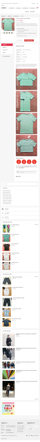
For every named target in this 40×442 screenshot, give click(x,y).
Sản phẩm (9, 16)
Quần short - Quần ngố (7, 200)
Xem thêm (36, 224)
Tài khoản (33, 3)
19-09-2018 (18, 385)
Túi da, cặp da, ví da (7, 203)
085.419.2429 (6, 3)
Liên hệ (13, 3)
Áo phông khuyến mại (16, 224)
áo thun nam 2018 (28, 171)
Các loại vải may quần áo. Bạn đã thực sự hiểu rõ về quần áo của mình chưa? (26, 373)
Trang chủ (3, 16)
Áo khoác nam (25, 8)
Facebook (28, 437)
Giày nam (27, 11)
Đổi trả (4, 52)
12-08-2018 (18, 365)
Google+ (33, 437)
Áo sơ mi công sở (21, 427)
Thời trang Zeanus (6, 56)
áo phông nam (22, 171)
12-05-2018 (18, 374)
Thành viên (5, 49)
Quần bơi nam (20, 433)
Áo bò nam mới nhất (7, 190)
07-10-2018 (18, 352)
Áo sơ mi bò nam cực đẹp (17, 320)
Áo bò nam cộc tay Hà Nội (17, 310)
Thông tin (5, 44)
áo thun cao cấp (23, 172)
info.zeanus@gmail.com (26, 166)
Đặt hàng (4, 47)
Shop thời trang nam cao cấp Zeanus (8, 437)
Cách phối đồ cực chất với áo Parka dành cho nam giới (26, 363)
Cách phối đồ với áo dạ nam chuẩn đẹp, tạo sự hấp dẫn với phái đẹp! (27, 336)
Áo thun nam (18, 8)
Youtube (37, 437)
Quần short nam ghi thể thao (17, 277)
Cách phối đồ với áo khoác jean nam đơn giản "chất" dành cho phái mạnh (26, 350)
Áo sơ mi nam (11, 8)
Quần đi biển (20, 431)
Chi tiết (27, 30)
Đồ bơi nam (32, 11)
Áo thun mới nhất (21, 430)
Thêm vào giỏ (29, 40)
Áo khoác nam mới (7, 192)
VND (37, 3)
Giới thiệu (10, 3)
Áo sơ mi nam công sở (8, 198)
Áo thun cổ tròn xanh (15, 234)
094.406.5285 (8, 432)
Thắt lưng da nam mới (7, 197)
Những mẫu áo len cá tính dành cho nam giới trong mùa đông (26, 383)
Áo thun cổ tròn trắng (16, 253)
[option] (8, 24)
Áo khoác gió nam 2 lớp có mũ (18, 288)
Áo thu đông (32, 8)
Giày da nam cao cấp (7, 195)
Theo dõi (30, 430)
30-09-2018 (18, 337)
